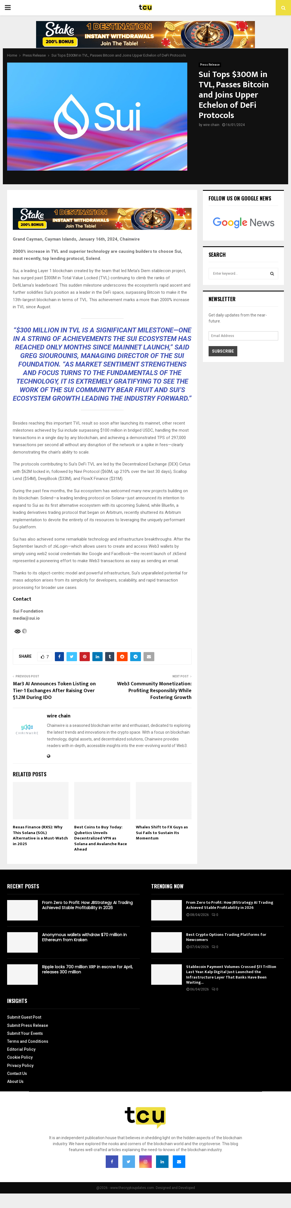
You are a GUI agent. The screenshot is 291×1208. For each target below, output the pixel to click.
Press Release (210, 64)
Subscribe (223, 351)
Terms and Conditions (27, 1041)
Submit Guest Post (24, 1017)
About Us (15, 1081)
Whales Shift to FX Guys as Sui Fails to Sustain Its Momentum (162, 833)
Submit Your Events (25, 1033)
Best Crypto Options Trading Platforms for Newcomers (226, 937)
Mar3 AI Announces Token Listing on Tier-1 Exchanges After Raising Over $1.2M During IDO (54, 691)
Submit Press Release (27, 1025)
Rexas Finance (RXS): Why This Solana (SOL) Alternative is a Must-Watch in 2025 (40, 835)
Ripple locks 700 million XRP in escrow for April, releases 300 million (87, 969)
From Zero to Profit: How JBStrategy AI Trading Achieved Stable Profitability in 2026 (87, 905)
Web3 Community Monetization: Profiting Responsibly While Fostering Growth (154, 691)
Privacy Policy (20, 1065)
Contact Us (17, 1073)
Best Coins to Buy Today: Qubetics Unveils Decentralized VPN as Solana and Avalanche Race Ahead (100, 838)
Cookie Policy (20, 1057)
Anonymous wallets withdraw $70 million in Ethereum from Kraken (84, 937)
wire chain (211, 125)
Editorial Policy (21, 1049)
